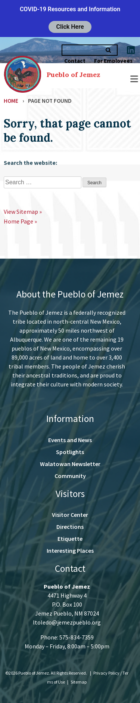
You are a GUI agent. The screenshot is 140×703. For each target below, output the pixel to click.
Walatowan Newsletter (70, 464)
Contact (74, 60)
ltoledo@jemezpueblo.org (67, 622)
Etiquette (70, 538)
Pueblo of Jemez (73, 74)
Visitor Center (70, 514)
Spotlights (70, 452)
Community (70, 476)
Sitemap (79, 682)
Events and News (70, 440)
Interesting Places (70, 550)
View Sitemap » (23, 211)
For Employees (113, 60)
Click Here (70, 26)
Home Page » (20, 221)
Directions (70, 526)
